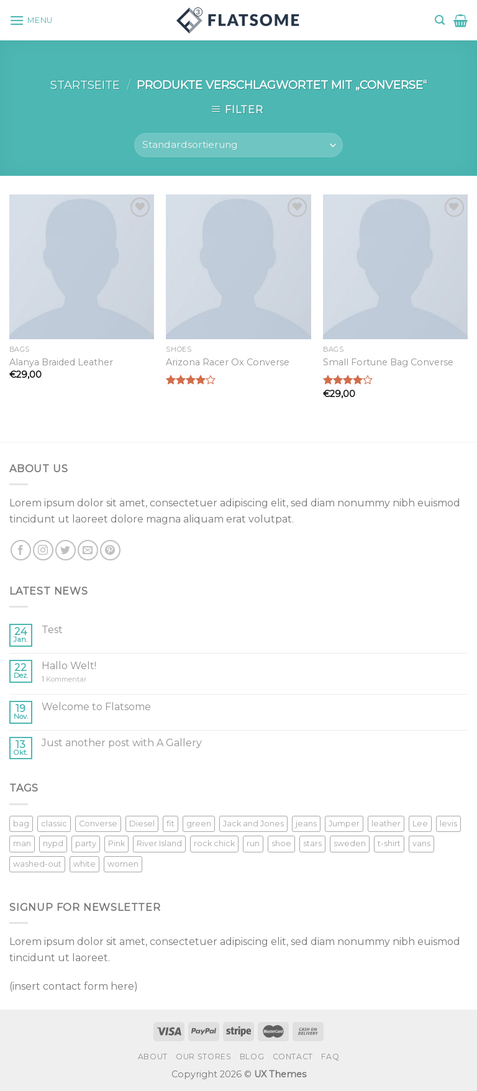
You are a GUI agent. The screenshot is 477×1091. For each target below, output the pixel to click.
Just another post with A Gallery (122, 743)
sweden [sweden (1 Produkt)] (350, 843)
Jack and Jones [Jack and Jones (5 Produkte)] (253, 823)
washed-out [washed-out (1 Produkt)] (37, 864)
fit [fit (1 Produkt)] (170, 823)
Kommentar (64, 679)
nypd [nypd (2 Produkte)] (53, 843)
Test (52, 630)
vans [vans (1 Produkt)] (421, 843)
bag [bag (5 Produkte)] (21, 823)
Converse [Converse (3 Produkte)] (98, 823)
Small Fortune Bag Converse (388, 362)
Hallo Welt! (69, 666)
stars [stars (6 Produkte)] (312, 843)
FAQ (330, 1056)
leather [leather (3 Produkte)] (386, 823)
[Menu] (31, 20)
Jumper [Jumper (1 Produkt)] (344, 823)
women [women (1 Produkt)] (123, 864)
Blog (252, 1056)
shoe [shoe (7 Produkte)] (281, 843)
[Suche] (440, 20)
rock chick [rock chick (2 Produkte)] (214, 843)
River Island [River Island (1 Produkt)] (159, 843)
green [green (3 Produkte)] (198, 823)
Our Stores (203, 1056)
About (153, 1056)
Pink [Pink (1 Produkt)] (116, 843)
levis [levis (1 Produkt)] (448, 823)
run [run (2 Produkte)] (253, 843)
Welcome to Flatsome (96, 707)
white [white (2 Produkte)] (84, 864)
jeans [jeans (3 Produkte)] (306, 823)
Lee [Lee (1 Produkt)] (420, 823)
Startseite (85, 85)
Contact (293, 1056)
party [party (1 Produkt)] (85, 843)
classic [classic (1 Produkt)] (54, 823)
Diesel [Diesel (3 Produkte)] (142, 823)
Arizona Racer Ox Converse (227, 362)
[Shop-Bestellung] (238, 145)
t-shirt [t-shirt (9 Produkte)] (389, 843)
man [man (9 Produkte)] (22, 843)
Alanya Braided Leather (61, 362)
